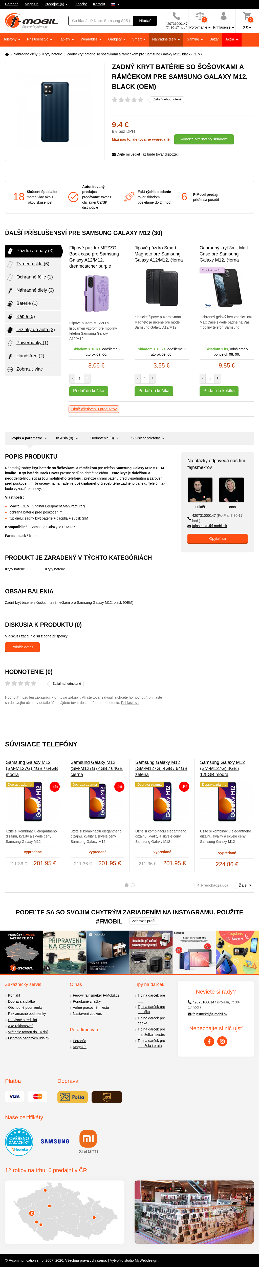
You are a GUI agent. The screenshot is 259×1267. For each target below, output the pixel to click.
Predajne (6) (54, 4)
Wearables (90, 39)
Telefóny (10, 39)
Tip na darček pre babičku (151, 1009)
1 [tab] (126, 885)
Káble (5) (20, 317)
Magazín (31, 4)
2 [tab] (133, 885)
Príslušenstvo (38, 39)
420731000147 (215, 518)
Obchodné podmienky (25, 1007)
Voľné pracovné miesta (91, 1007)
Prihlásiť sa (130, 703)
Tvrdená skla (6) (27, 264)
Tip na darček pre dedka (151, 1020)
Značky (81, 4)
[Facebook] (209, 1041)
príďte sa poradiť (206, 200)
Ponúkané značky (87, 1001)
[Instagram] (222, 1041)
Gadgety (115, 39)
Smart (137, 39)
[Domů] (6, 54)
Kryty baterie (52, 54)
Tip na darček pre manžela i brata (151, 1043)
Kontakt (99, 4)
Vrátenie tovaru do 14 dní (28, 1032)
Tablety (65, 39)
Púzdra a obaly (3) (30, 251)
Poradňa (11, 4)
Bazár (214, 39)
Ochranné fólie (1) (29, 277)
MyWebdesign (146, 1260)
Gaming (193, 39)
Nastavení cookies (87, 1014)
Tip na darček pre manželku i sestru (151, 1032)
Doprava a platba (21, 1001)
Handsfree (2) (25, 356)
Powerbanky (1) (27, 343)
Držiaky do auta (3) (30, 330)
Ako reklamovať (20, 1026)
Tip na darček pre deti (151, 998)
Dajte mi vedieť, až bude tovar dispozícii (146, 154)
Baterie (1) (22, 304)
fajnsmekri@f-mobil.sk (207, 526)
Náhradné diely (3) (30, 290)
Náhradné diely (164, 39)
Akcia (230, 39)
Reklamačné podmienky (27, 1014)
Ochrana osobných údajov (28, 1038)
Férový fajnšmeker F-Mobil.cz (96, 995)
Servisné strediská (22, 1020)
